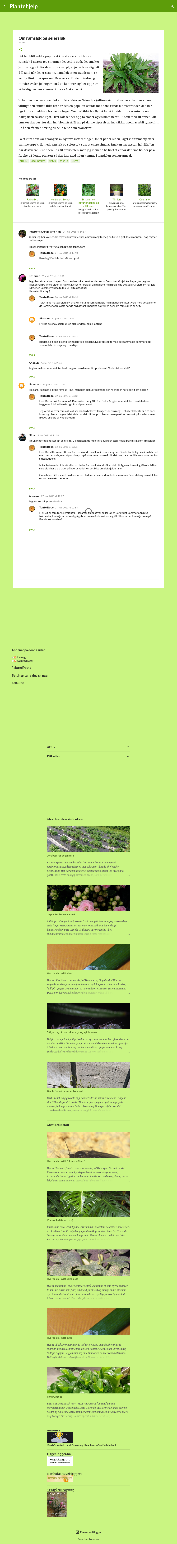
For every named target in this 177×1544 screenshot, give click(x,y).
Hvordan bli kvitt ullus (59, 973)
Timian (116, 192)
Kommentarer (24, 660)
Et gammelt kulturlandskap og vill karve (88, 196)
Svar (32, 268)
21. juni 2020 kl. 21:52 (54, 384)
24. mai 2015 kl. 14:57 (74, 231)
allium (23, 161)
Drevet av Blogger (88, 1532)
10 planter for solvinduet (61, 914)
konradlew (94, 1539)
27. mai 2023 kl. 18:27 (52, 496)
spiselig (64, 161)
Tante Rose (46, 252)
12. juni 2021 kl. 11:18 (47, 435)
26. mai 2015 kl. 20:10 (66, 297)
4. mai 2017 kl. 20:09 (51, 363)
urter (75, 161)
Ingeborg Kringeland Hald (45, 231)
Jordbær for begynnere (60, 855)
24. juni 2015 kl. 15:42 (66, 336)
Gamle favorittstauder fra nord (65, 1091)
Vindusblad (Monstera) (60, 1220)
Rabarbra (32, 192)
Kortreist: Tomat (60, 192)
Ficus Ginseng (54, 1396)
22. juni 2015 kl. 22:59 (63, 318)
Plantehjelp (24, 6)
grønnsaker (38, 161)
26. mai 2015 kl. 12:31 (52, 276)
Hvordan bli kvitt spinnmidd (62, 1279)
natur (52, 161)
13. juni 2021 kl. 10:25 (66, 446)
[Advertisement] (88, 617)
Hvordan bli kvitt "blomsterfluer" (66, 1161)
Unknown (35, 384)
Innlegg (20, 657)
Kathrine (34, 275)
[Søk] (172, 6)
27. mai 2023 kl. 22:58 (66, 507)
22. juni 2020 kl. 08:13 (66, 396)
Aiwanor (44, 318)
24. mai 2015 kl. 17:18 (66, 253)
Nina (32, 435)
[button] (20, 49)
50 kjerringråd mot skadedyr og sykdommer (72, 1032)
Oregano (144, 192)
